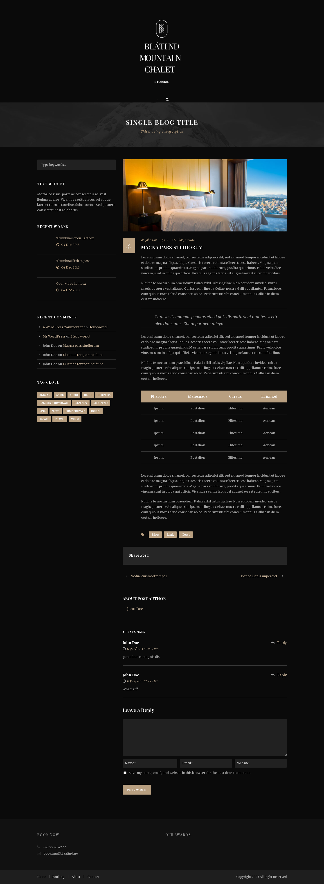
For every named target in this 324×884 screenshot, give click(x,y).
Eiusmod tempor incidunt (83, 355)
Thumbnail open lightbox (75, 238)
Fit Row (190, 240)
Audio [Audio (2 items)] (74, 395)
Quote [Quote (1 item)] (95, 411)
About (76, 877)
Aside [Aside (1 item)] (60, 395)
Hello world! (98, 327)
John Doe (151, 240)
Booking (58, 877)
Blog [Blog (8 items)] (88, 395)
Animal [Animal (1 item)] (44, 395)
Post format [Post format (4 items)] (75, 411)
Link (170, 535)
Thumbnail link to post (73, 261)
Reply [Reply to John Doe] (282, 643)
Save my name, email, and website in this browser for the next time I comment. (189, 773)
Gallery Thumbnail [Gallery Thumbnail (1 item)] (53, 402)
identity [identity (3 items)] (80, 402)
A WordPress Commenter (63, 327)
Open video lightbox (71, 284)
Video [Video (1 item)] (75, 419)
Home (41, 877)
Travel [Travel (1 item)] (60, 419)
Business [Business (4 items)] (104, 395)
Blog (180, 240)
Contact (93, 877)
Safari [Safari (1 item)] (44, 419)
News (186, 535)
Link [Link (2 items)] (42, 411)
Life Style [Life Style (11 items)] (100, 402)
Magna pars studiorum (81, 346)
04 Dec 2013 (70, 245)
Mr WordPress (54, 336)
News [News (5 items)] (55, 411)
